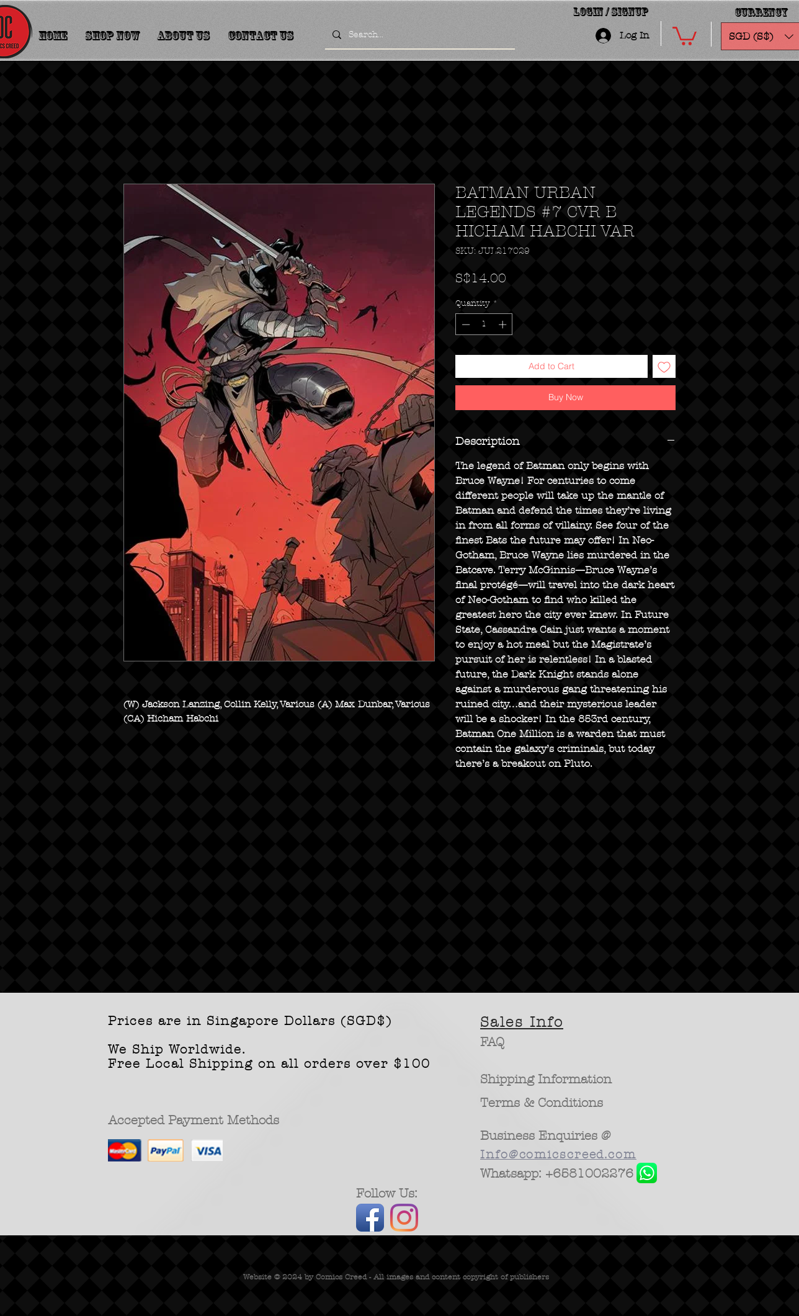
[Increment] (503, 324)
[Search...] (419, 34)
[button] (684, 35)
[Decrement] (464, 324)
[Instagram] (404, 1218)
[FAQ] (492, 1042)
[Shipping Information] (546, 1079)
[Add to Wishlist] (664, 366)
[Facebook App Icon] (370, 1218)
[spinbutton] (484, 324)
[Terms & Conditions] (542, 1103)
